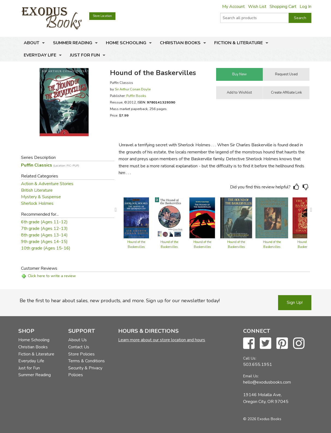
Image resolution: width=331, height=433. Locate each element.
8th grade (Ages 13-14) (44, 235)
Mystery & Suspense (41, 197)
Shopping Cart (283, 7)
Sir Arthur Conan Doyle (133, 89)
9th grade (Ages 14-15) (44, 242)
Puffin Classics (50, 165)
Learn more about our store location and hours (161, 340)
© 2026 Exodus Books (262, 419)
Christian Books (180, 43)
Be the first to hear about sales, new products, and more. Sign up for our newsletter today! (120, 300)
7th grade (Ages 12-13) (44, 229)
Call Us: (249, 358)
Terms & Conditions (86, 361)
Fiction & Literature (238, 43)
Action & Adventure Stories (47, 184)
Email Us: (251, 376)
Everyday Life (40, 55)
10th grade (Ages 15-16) (45, 248)
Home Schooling (126, 43)
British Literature (37, 190)
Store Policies (81, 354)
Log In (305, 7)
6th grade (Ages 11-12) (44, 222)
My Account (233, 7)
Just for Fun (85, 55)
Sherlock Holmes (37, 203)
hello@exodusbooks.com (267, 382)
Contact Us (78, 347)
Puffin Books (136, 95)
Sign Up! (295, 302)
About (31, 43)
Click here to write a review (52, 275)
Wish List (257, 7)
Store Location (102, 16)
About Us (77, 340)
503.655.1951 (257, 364)
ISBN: (156, 102)
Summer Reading (72, 43)
